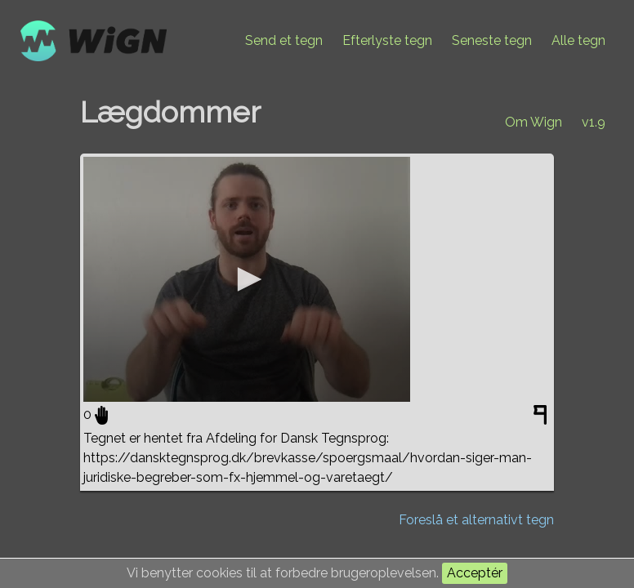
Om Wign (533, 122)
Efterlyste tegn (387, 40)
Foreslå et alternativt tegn (476, 520)
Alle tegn (578, 40)
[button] (247, 279)
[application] (246, 279)
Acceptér (474, 573)
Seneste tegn (492, 40)
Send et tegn (284, 40)
